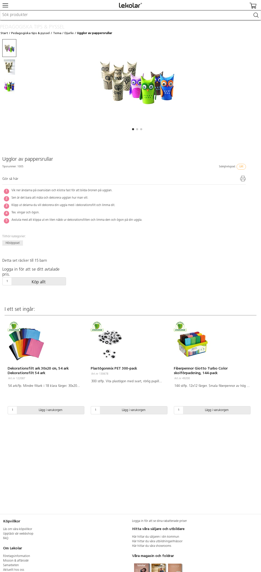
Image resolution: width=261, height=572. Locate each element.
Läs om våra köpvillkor (17, 529)
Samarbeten (11, 565)
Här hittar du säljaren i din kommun (155, 536)
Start (4, 33)
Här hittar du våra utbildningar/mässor (157, 541)
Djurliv (69, 33)
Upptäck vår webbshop (18, 533)
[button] (133, 129)
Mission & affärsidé (16, 560)
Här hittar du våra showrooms (151, 546)
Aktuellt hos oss (13, 569)
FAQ (5, 538)
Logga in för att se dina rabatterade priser (159, 521)
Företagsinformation (16, 556)
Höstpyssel (13, 243)
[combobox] (130, 15)
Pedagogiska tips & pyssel (30, 33)
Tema (57, 33)
